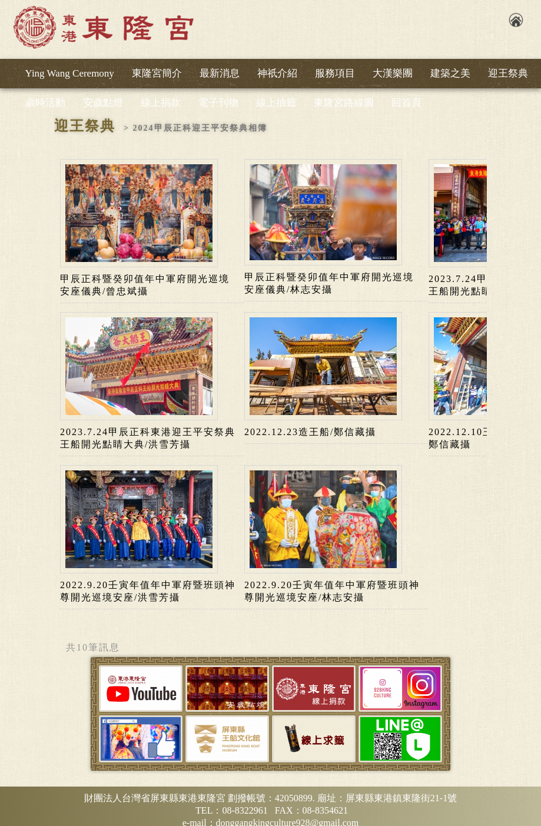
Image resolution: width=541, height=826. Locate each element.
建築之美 (450, 73)
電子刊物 (218, 102)
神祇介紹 (277, 73)
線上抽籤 (276, 102)
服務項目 (335, 73)
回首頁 (406, 102)
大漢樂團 (393, 73)
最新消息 (220, 73)
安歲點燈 (103, 102)
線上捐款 (161, 102)
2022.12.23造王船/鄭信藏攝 (310, 432)
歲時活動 (45, 102)
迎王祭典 (508, 73)
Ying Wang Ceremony (69, 73)
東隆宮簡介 (157, 73)
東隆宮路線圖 (344, 102)
